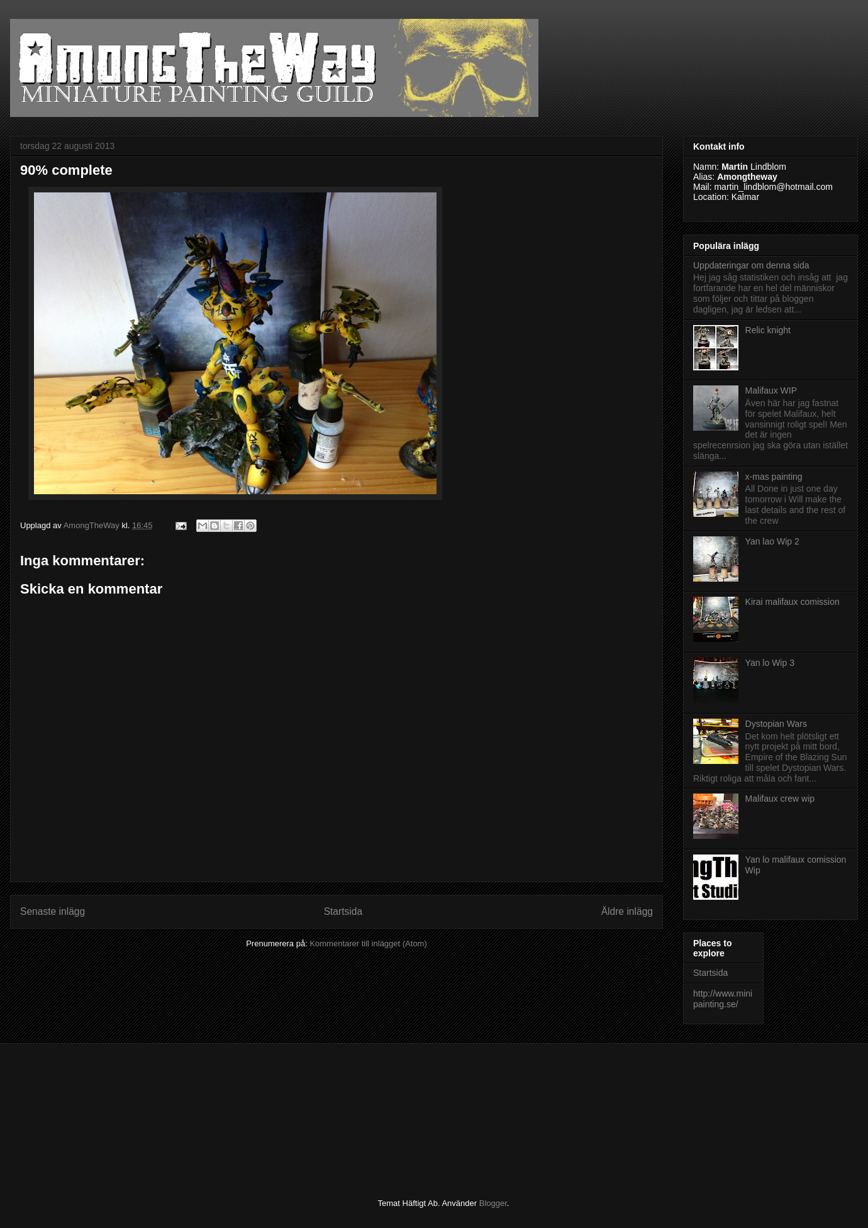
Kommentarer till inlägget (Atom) (367, 943)
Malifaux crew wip (780, 799)
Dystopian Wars (776, 724)
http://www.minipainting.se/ (722, 998)
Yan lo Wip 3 (769, 663)
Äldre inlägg (627, 911)
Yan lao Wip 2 (772, 541)
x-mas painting (774, 477)
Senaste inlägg (52, 911)
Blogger (493, 1203)
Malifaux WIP (771, 390)
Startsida (343, 911)
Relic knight (768, 330)
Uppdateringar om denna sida (751, 265)
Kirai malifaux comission (792, 602)
